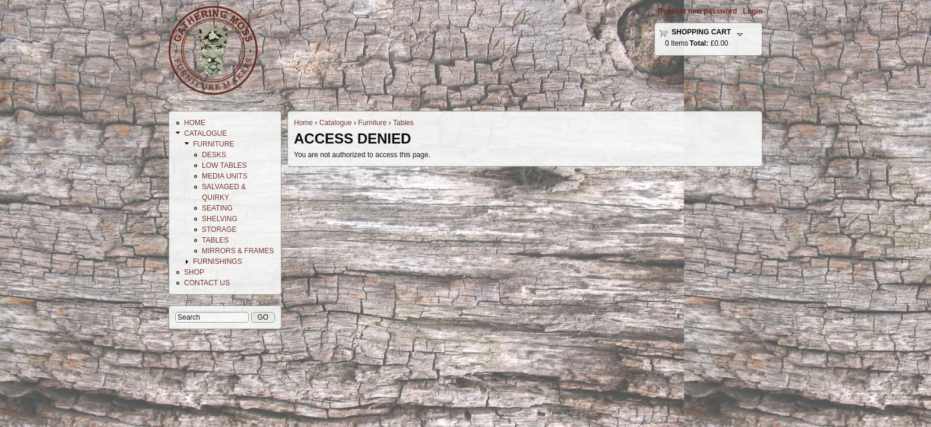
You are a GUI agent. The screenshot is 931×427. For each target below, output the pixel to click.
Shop (194, 272)
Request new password (697, 11)
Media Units (225, 176)
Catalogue (335, 123)
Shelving (220, 219)
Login (752, 11)
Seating (217, 208)
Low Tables (224, 165)
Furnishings (217, 261)
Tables (403, 123)
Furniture (372, 123)
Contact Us (207, 283)
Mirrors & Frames (238, 251)
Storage (219, 229)
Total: (698, 43)
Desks (214, 155)
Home (303, 123)
